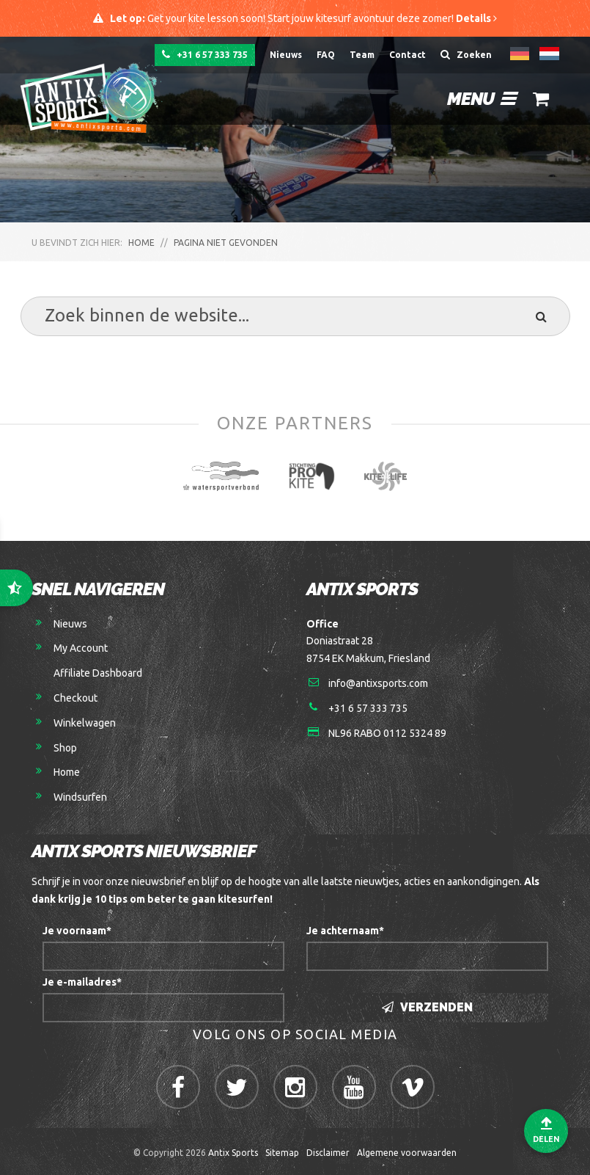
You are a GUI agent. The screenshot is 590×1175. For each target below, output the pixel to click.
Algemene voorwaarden (407, 1152)
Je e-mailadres (82, 982)
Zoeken (466, 54)
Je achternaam (345, 930)
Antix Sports (233, 1152)
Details (476, 18)
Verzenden (427, 1007)
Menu (481, 98)
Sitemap (282, 1152)
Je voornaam (77, 930)
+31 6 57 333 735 (205, 54)
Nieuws (286, 54)
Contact (407, 54)
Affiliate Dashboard (98, 673)
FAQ (326, 54)
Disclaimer (328, 1152)
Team (362, 54)
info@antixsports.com (378, 683)
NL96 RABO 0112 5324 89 (387, 733)
